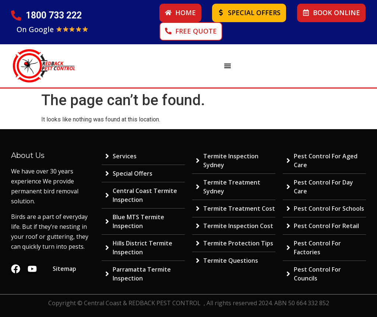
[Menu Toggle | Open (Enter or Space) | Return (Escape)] (227, 65)
